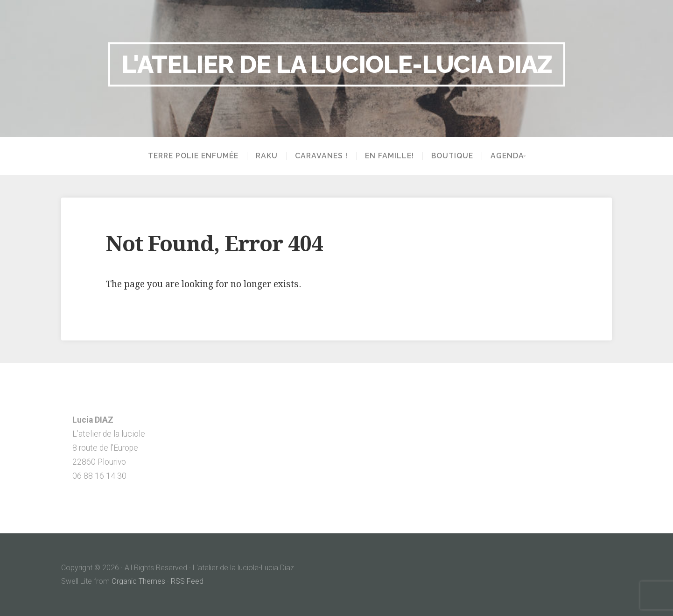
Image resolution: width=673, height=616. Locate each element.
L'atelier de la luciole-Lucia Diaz (336, 64)
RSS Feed (187, 581)
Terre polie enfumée (190, 156)
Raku (264, 156)
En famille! (386, 156)
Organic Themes (138, 581)
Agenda (504, 156)
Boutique (449, 156)
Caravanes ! (318, 156)
